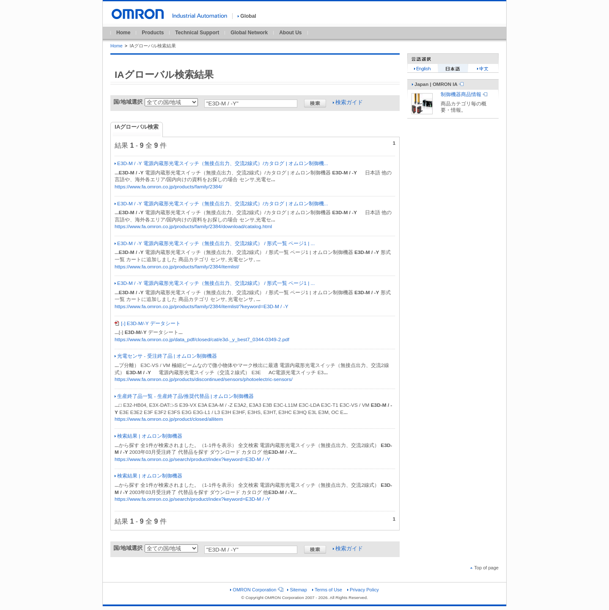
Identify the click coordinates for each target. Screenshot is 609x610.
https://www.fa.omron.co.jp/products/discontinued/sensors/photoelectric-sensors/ (204, 379)
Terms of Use (327, 589)
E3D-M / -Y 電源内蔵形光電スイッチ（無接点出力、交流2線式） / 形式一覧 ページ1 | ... (215, 243)
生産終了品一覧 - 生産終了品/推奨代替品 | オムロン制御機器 (184, 396)
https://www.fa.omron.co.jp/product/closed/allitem (169, 419)
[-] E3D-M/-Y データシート (148, 323)
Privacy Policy (363, 589)
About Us (290, 33)
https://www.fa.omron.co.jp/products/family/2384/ (168, 187)
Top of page (484, 567)
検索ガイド (348, 102)
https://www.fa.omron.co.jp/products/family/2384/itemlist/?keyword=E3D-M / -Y (201, 306)
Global (247, 16)
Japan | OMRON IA (438, 84)
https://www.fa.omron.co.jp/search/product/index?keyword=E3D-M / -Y (192, 459)
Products (153, 33)
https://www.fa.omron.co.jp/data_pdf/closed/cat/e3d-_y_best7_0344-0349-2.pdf (202, 339)
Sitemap (297, 589)
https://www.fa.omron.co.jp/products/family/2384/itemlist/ (177, 267)
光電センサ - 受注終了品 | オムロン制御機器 (166, 356)
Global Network (249, 33)
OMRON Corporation (256, 589)
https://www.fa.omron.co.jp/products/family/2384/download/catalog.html (193, 226)
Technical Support (197, 33)
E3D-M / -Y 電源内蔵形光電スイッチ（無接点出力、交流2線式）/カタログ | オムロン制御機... (221, 163)
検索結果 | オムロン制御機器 (148, 436)
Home (123, 33)
